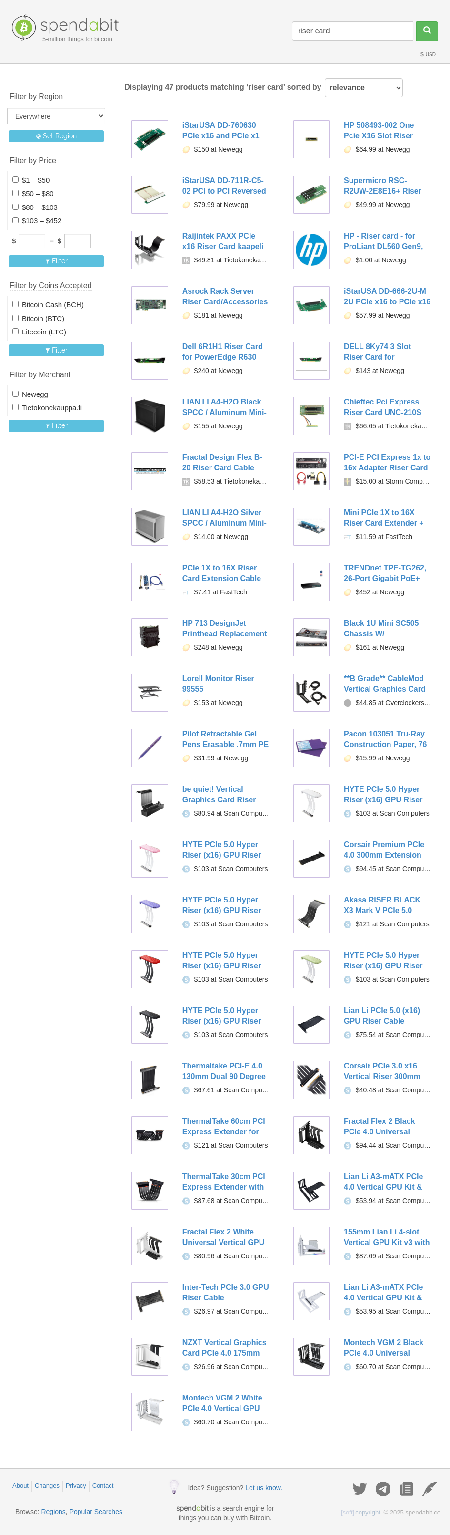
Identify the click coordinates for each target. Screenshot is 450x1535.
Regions (53, 1511)
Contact (103, 1485)
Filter (56, 261)
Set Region (56, 136)
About (20, 1485)
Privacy (76, 1485)
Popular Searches (96, 1511)
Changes (47, 1485)
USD (428, 54)
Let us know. (263, 1488)
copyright (360, 1512)
